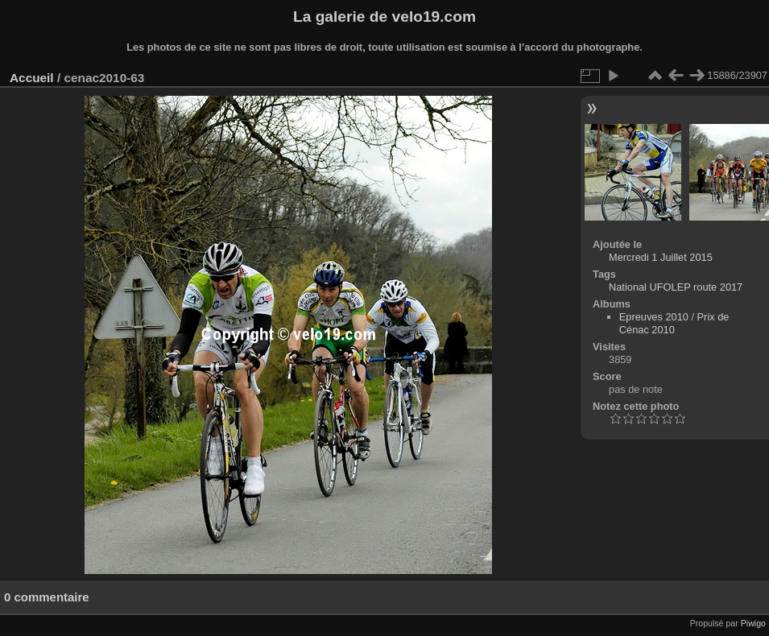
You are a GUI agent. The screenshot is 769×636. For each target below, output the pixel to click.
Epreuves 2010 (653, 317)
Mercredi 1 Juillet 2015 (661, 257)
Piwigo (753, 623)
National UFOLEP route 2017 (675, 287)
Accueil (32, 78)
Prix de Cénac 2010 (674, 323)
